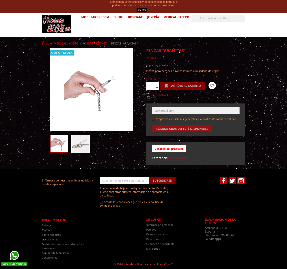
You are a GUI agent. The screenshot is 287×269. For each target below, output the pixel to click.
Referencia (160, 158)
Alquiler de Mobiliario (55, 253)
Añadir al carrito (182, 86)
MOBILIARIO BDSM (95, 17)
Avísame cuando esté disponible (182, 129)
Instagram (241, 180)
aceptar (141, 10)
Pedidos (151, 229)
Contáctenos (49, 257)
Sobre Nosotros (51, 234)
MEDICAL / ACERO (176, 17)
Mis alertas (153, 248)
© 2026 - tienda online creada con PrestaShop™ (143, 264)
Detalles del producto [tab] (169, 149)
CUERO (118, 17)
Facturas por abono (158, 234)
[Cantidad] (150, 86)
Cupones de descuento (160, 244)
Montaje (47, 230)
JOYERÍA (153, 17)
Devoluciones (50, 239)
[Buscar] (218, 18)
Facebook (223, 180)
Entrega (47, 225)
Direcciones (153, 239)
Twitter (232, 180)
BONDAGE (135, 17)
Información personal (159, 225)
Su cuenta (154, 220)
